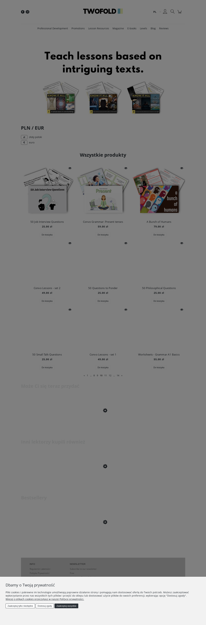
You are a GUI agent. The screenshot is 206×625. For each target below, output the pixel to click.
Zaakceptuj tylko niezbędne (20, 606)
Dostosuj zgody (45, 606)
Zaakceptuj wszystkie (66, 606)
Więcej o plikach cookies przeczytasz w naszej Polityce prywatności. (45, 599)
